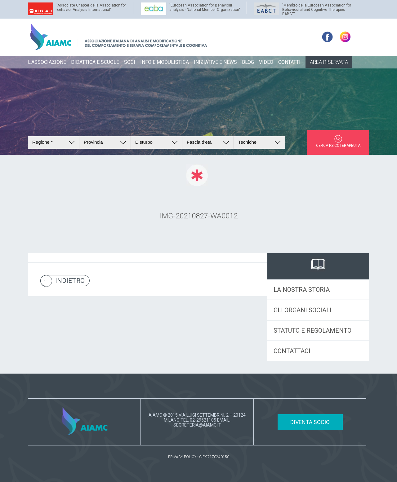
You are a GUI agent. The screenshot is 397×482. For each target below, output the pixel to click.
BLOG (248, 62)
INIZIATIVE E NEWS (215, 62)
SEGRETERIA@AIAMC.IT (197, 425)
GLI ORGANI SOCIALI (303, 310)
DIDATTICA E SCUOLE (95, 62)
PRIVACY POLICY (182, 457)
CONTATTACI (292, 351)
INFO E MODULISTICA (164, 62)
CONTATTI (289, 62)
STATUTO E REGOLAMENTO (312, 330)
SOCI (129, 62)
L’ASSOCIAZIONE (47, 62)
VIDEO (266, 62)
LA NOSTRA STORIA (302, 289)
